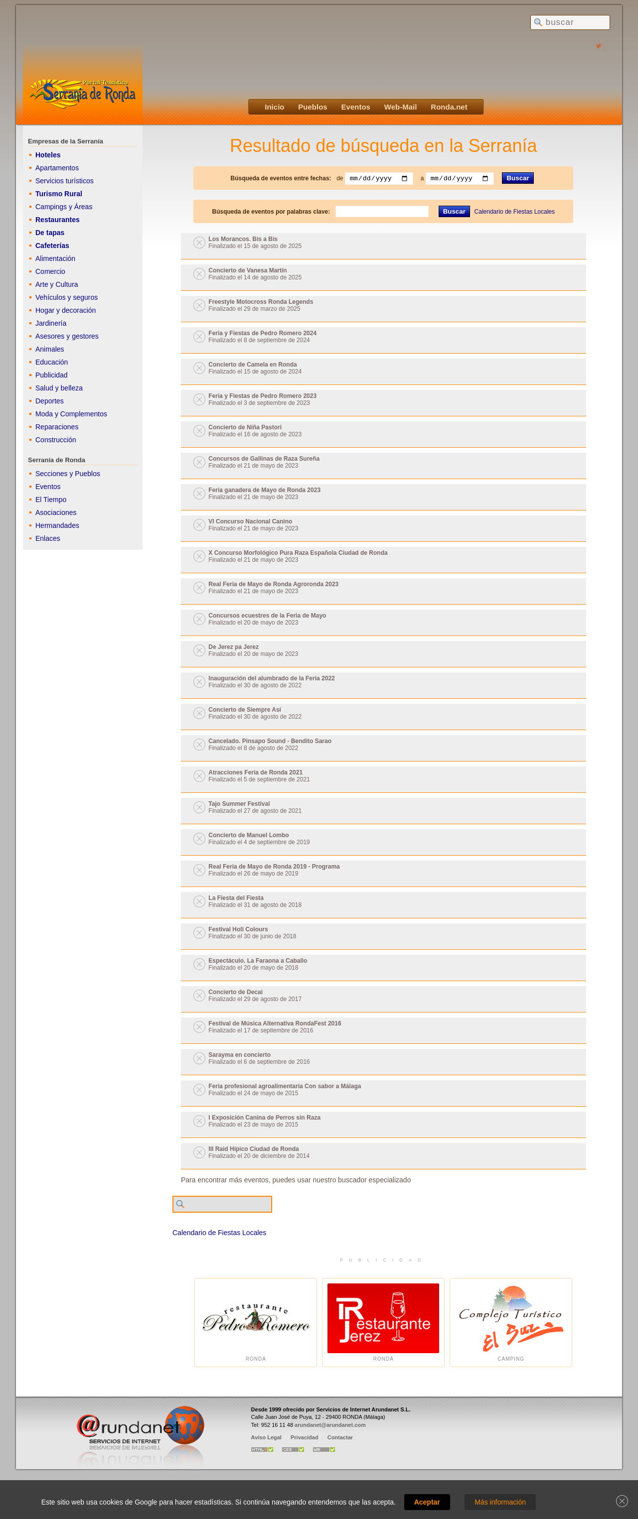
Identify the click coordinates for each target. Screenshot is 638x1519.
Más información (500, 1502)
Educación (51, 362)
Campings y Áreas (63, 207)
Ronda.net (449, 107)
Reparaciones (56, 427)
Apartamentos (57, 168)
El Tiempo (50, 500)
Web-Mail (400, 107)
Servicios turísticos (64, 181)
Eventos (355, 107)
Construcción (55, 440)
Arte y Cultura (56, 284)
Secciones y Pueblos (67, 474)
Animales (49, 349)
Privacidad (305, 1437)
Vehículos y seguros (66, 297)
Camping (511, 1322)
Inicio (274, 107)
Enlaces (47, 538)
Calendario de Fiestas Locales (515, 211)
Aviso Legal (266, 1437)
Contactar (340, 1437)
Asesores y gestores (67, 336)
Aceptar (427, 1502)
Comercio (50, 271)
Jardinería (50, 323)
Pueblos (312, 107)
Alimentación (55, 258)
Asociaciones (56, 512)
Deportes (49, 401)
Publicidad (51, 375)
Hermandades (57, 525)
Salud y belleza (59, 388)
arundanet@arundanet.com (330, 1425)
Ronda (256, 1322)
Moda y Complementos (71, 414)
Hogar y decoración (65, 310)
